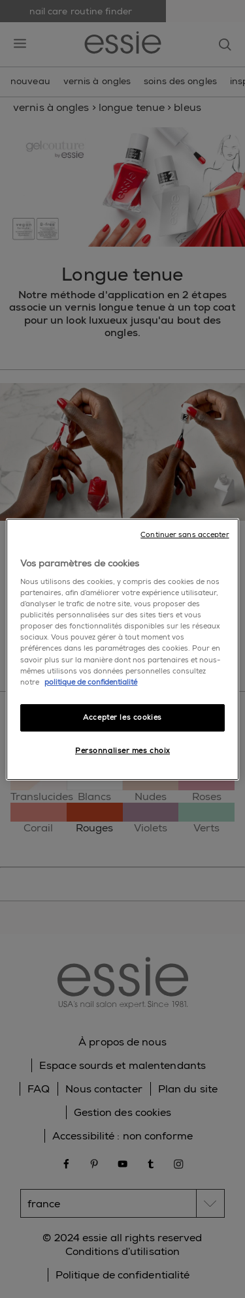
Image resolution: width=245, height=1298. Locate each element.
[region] (122, 649)
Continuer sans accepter (184, 534)
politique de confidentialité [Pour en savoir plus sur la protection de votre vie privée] (90, 682)
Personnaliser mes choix (122, 751)
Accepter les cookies (122, 717)
